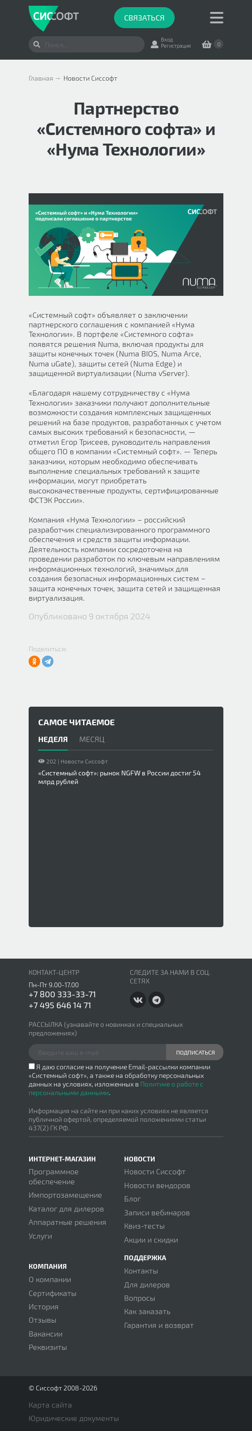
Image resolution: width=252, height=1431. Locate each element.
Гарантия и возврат (159, 1324)
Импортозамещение (65, 1194)
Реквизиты (48, 1346)
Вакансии (46, 1333)
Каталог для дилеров (66, 1208)
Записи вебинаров (157, 1212)
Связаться (144, 17)
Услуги (40, 1235)
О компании (50, 1279)
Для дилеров (147, 1284)
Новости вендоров (157, 1185)
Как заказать (147, 1311)
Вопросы (139, 1297)
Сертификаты (52, 1292)
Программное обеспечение (54, 1176)
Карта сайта (50, 1404)
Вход (167, 39)
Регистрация (176, 45)
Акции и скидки (151, 1239)
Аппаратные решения (67, 1221)
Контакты (141, 1270)
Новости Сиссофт (155, 1171)
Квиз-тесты (144, 1225)
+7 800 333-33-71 (62, 994)
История (44, 1306)
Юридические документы (74, 1417)
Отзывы (42, 1319)
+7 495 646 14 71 (60, 1005)
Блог (132, 1198)
